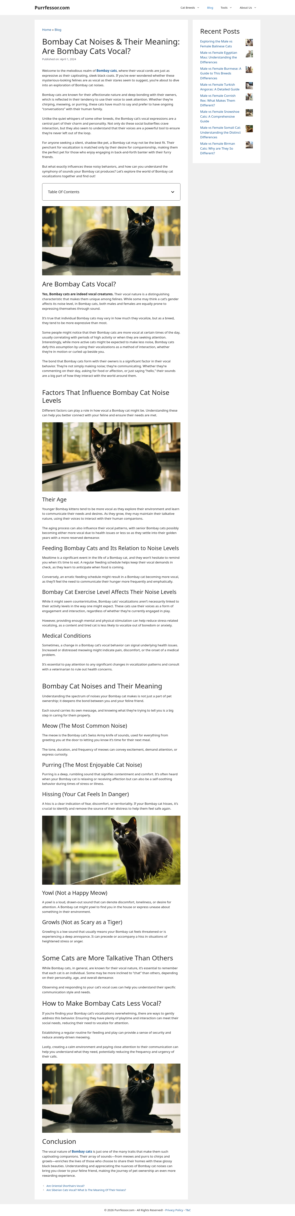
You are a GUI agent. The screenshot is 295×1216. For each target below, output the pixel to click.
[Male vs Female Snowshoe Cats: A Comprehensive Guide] (249, 113)
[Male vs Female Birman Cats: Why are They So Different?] (249, 145)
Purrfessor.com (52, 7)
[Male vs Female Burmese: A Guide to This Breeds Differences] (249, 70)
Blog (210, 7)
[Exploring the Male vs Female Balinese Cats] (249, 43)
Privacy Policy (174, 1210)
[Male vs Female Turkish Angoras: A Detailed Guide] (249, 86)
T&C (188, 1210)
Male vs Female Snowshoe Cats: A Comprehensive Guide (219, 116)
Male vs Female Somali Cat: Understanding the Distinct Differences (220, 132)
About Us (250, 7)
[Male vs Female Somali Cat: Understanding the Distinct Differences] (249, 129)
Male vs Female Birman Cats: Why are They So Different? (217, 148)
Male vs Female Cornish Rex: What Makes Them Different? (218, 100)
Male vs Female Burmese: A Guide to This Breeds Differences (220, 73)
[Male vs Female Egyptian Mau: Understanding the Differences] (249, 54)
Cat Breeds (192, 7)
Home (46, 29)
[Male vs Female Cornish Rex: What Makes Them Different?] (249, 97)
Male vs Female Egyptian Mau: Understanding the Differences (218, 57)
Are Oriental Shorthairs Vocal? (65, 1186)
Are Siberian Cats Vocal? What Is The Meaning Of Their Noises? (86, 1190)
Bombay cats (107, 70)
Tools (228, 7)
